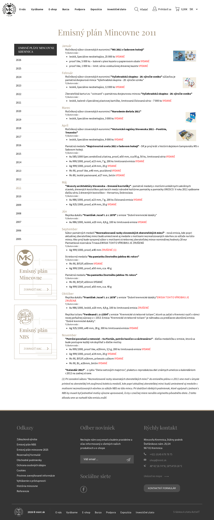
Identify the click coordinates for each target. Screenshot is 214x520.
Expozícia (96, 9)
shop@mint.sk (158, 460)
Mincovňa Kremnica (9, 10)
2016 (18, 145)
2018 (18, 128)
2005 (18, 239)
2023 (18, 85)
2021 (18, 102)
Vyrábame (37, 9)
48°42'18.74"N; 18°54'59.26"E (166, 466)
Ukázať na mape (157, 476)
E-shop (53, 9)
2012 (18, 179)
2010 (18, 196)
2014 (18, 162)
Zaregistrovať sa (132, 460)
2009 (18, 204)
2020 (18, 111)
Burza (65, 9)
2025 (18, 68)
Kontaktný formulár (162, 488)
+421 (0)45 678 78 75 (161, 454)
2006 (18, 230)
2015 (18, 153)
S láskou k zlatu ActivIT (186, 511)
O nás (22, 9)
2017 (18, 136)
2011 (18, 187)
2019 (18, 119)
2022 (18, 94)
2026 (18, 60)
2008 (18, 213)
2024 (18, 77)
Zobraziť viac (33, 289)
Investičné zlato (116, 9)
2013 (18, 170)
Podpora (80, 9)
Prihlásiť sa (164, 9)
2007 (18, 222)
